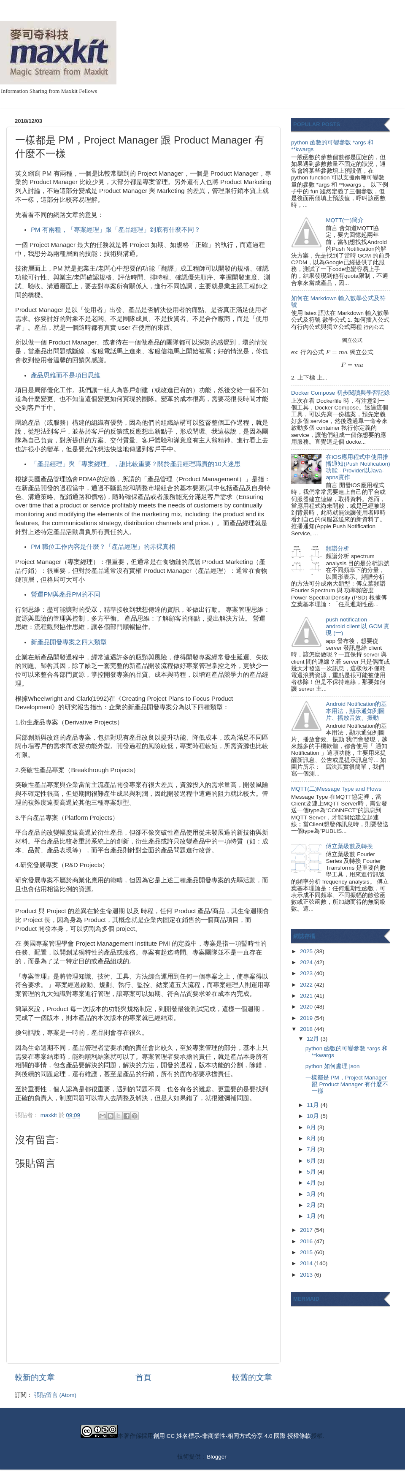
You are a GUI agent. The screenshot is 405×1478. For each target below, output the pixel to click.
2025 (307, 951)
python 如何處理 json (332, 1066)
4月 (312, 1183)
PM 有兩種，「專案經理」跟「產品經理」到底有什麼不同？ (115, 229)
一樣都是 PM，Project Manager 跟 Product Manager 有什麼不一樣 (346, 1084)
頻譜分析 (337, 548)
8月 (312, 1138)
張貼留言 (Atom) (55, 1395)
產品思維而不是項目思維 (65, 375)
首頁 (143, 1377)
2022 (307, 985)
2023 (307, 973)
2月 (312, 1205)
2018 (307, 1029)
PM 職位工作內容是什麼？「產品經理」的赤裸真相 (103, 546)
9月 (312, 1127)
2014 (307, 1263)
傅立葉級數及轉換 (349, 846)
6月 (312, 1161)
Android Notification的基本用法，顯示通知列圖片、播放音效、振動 (356, 711)
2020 (307, 1006)
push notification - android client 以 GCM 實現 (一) (357, 626)
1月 (312, 1216)
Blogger (216, 1457)
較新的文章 (35, 1377)
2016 (307, 1241)
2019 (307, 1018)
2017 (307, 1230)
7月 (312, 1149)
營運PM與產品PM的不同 (65, 594)
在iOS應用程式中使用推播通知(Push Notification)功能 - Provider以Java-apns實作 (358, 467)
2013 (307, 1275)
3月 (312, 1194)
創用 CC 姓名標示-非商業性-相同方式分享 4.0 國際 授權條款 (232, 1436)
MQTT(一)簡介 (344, 220)
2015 (307, 1252)
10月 (314, 1116)
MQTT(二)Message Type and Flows (336, 789)
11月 (314, 1105)
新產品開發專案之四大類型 (69, 642)
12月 (314, 1039)
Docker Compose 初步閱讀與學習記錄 (340, 393)
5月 (312, 1172)
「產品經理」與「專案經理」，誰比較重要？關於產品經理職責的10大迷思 (135, 464)
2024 (307, 962)
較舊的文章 (252, 1377)
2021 (307, 996)
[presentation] (374, 327)
